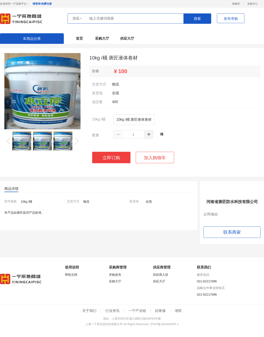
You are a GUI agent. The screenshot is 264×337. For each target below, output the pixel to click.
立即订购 (111, 157)
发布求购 (231, 18)
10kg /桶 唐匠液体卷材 (134, 119)
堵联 (178, 311)
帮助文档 (71, 274)
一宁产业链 (137, 311)
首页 (79, 38)
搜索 (197, 18)
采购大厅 (102, 38)
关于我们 (89, 311)
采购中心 (252, 3)
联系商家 (232, 232)
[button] (77, 140)
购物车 (236, 3)
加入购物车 (155, 157)
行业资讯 (112, 311)
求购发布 (115, 274)
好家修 (160, 311)
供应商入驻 (160, 274)
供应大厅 (127, 38)
